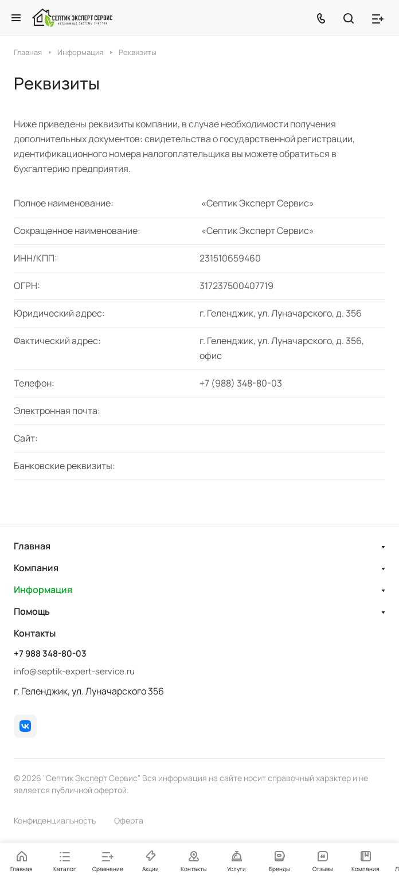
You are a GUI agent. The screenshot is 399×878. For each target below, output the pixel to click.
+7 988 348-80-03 (50, 654)
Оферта (128, 820)
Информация (43, 589)
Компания (36, 567)
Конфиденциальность (55, 820)
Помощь (32, 611)
